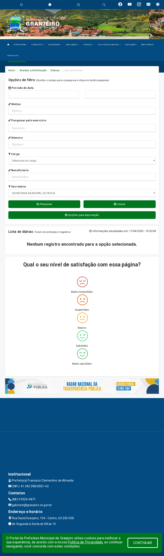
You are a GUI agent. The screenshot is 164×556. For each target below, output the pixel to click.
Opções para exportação (82, 215)
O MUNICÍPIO (37, 45)
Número (15, 137)
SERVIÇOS (88, 45)
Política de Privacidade (85, 542)
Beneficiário (18, 170)
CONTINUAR (142, 543)
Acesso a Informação (33, 70)
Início (11, 70)
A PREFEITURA (20, 45)
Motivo (14, 104)
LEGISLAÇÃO (131, 45)
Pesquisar (44, 204)
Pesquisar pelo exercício (27, 120)
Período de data (21, 87)
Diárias (55, 70)
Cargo (14, 154)
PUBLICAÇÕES (72, 45)
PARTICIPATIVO (147, 45)
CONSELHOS (12, 55)
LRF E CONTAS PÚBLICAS (109, 45)
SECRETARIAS (55, 45)
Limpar (120, 204)
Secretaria (17, 186)
